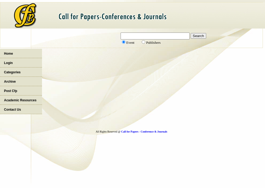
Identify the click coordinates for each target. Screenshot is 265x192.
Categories (12, 72)
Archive (10, 81)
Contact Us (12, 109)
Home (8, 53)
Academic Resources (20, 100)
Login (8, 63)
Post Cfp (10, 91)
